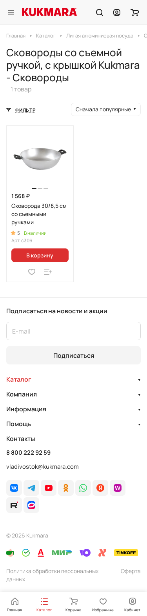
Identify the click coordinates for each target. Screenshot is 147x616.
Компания (21, 394)
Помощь (18, 424)
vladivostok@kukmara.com (42, 466)
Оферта (131, 571)
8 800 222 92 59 (28, 452)
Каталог (18, 379)
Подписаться (73, 355)
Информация (26, 409)
